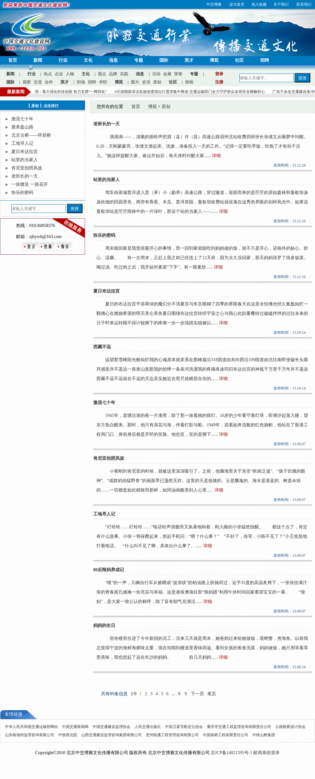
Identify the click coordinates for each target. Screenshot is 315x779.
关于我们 (281, 4)
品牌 (113, 73)
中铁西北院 (68, 735)
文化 (88, 60)
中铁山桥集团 (263, 735)
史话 (146, 82)
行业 (63, 60)
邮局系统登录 (266, 752)
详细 (216, 155)
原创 (157, 82)
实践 (124, 73)
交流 (38, 82)
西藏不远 (102, 346)
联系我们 (304, 4)
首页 (12, 60)
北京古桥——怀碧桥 (31, 135)
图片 (135, 82)
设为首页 (236, 4)
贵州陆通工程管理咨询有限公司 (173, 735)
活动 (156, 73)
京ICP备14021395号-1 (231, 752)
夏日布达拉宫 (24, 151)
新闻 (37, 60)
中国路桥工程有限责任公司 (226, 735)
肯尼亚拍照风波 (26, 168)
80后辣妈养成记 (108, 569)
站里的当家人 (24, 159)
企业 (59, 73)
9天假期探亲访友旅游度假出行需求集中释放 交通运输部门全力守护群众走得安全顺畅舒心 (194, 91)
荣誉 (178, 73)
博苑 (214, 60)
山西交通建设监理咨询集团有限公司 (112, 735)
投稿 (189, 82)
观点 (102, 73)
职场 (81, 82)
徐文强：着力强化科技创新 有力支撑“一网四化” (72, 91)
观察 (27, 82)
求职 (103, 82)
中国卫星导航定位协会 (184, 727)
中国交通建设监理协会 (112, 727)
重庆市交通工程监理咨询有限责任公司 (239, 727)
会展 (167, 73)
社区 (239, 60)
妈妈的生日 (104, 625)
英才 (189, 60)
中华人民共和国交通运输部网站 (32, 727)
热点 (48, 73)
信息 (113, 60)
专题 (138, 60)
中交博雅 (213, 4)
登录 (219, 73)
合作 (49, 82)
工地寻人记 (22, 143)
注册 (219, 82)
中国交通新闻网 (75, 727)
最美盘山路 (22, 127)
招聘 (264, 60)
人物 (70, 73)
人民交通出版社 (148, 727)
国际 (163, 60)
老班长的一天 (24, 176)
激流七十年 (22, 119)
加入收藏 (258, 4)
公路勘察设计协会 (290, 727)
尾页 (211, 693)
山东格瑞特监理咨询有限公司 (30, 735)
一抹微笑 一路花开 (29, 184)
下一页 (197, 693)
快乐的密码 (22, 192)
